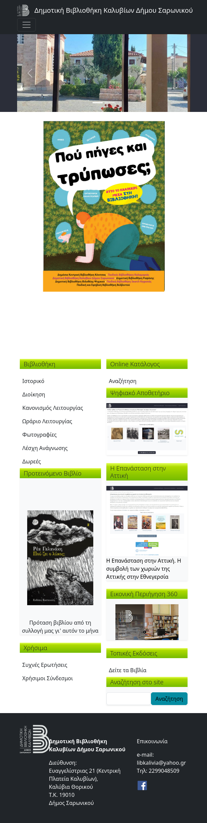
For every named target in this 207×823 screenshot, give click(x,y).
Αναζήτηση (123, 381)
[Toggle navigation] (26, 24)
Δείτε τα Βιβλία (128, 670)
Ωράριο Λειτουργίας (47, 421)
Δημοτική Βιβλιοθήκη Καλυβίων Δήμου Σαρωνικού (114, 10)
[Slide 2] (110, 103)
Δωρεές (31, 461)
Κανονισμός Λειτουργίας (52, 408)
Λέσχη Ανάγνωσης (45, 448)
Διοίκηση (33, 394)
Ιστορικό (33, 381)
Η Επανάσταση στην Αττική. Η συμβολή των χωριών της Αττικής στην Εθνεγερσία (143, 568)
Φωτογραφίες (39, 434)
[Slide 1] (98, 103)
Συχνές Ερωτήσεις (44, 665)
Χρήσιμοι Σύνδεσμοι (47, 678)
